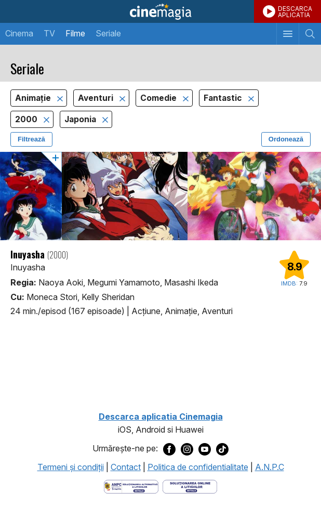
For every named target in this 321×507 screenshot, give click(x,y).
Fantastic (224, 98)
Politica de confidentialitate (198, 467)
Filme (75, 33)
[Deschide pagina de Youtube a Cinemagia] (204, 449)
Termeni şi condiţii (70, 467)
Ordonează (286, 139)
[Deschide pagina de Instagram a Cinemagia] (187, 449)
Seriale (108, 33)
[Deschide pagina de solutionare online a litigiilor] (190, 486)
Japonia (81, 119)
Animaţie (34, 98)
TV (49, 33)
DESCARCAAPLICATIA (295, 12)
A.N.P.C (269, 467)
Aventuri (96, 98)
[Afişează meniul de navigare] (287, 34)
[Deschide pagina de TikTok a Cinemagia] (222, 449)
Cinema (19, 33)
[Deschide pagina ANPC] (131, 486)
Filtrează (31, 139)
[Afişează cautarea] (310, 34)
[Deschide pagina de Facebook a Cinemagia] (169, 449)
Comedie (159, 98)
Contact (126, 467)
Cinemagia (160, 11)
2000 (27, 119)
